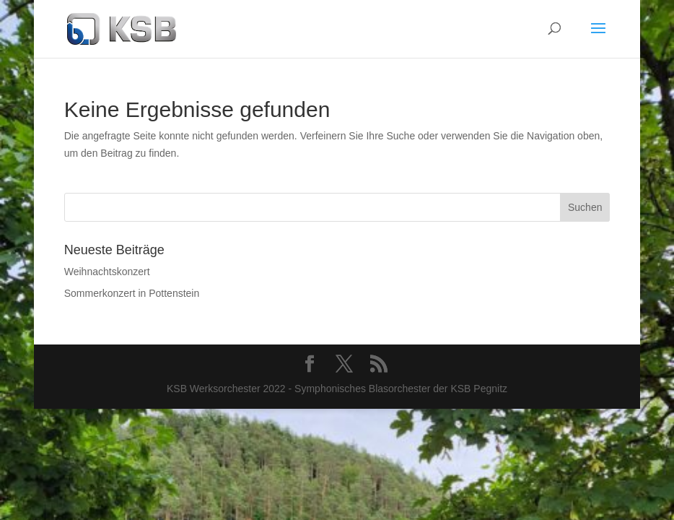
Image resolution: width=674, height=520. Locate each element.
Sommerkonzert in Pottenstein (132, 293)
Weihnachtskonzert (107, 271)
